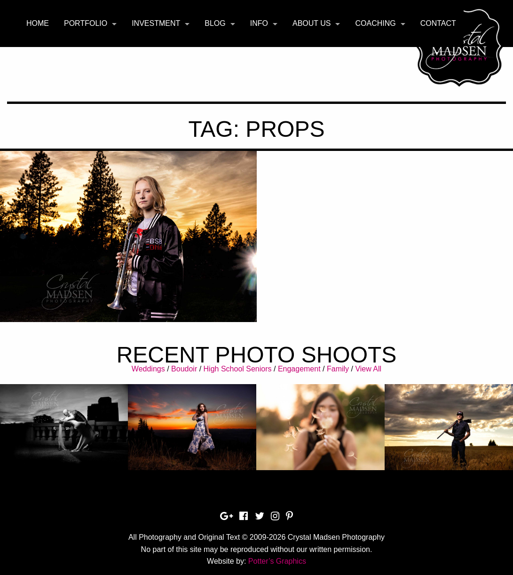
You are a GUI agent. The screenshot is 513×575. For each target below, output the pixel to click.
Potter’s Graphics (277, 561)
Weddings (148, 369)
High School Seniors (238, 369)
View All (368, 369)
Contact (438, 23)
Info (259, 23)
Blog (215, 23)
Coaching (375, 23)
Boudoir (184, 369)
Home (37, 23)
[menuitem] (37, 23)
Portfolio (85, 23)
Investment (156, 23)
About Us (311, 23)
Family (338, 369)
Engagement (299, 369)
